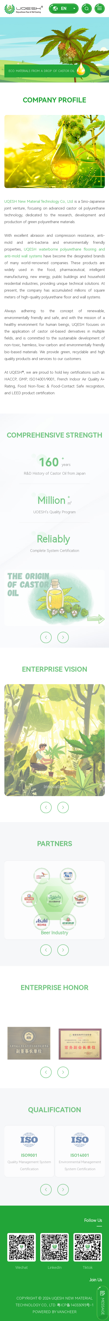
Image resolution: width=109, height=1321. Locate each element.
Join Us (95, 1280)
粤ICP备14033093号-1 (75, 1305)
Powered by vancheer (54, 1312)
